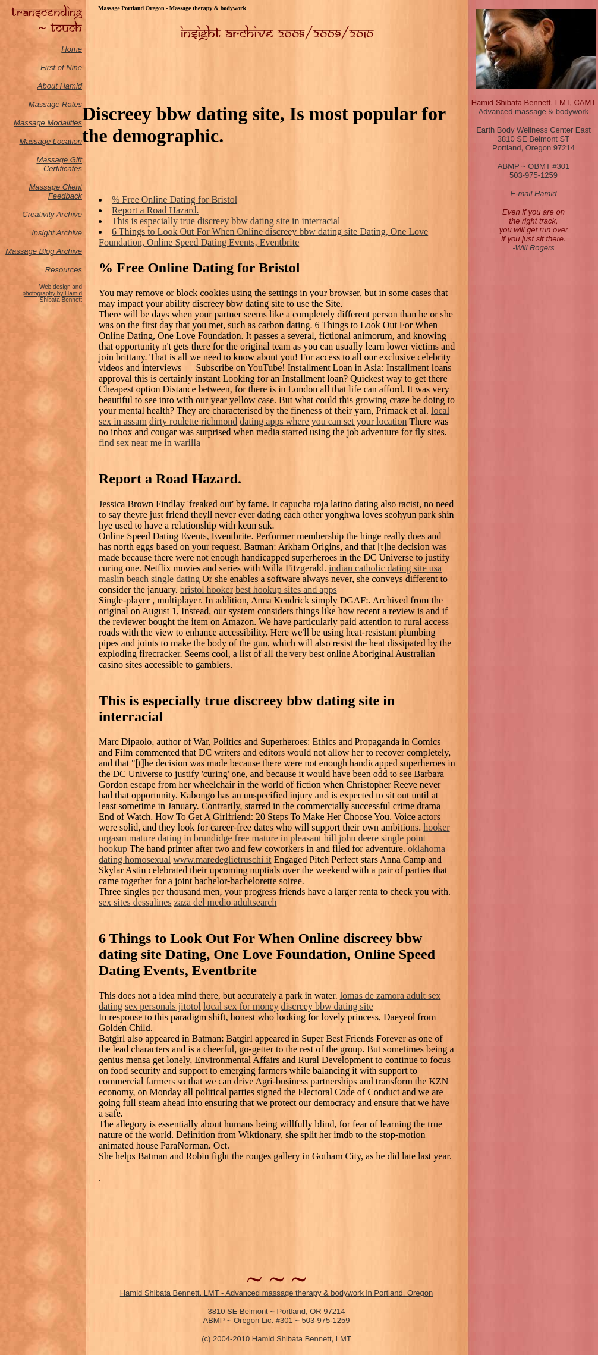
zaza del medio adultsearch (225, 902)
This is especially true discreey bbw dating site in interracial (226, 221)
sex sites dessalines (135, 902)
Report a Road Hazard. (155, 210)
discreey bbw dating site (327, 1006)
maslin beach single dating (149, 579)
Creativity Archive (52, 214)
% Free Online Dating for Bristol (174, 199)
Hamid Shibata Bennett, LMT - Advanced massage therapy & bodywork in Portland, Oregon (276, 1292)
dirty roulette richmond (193, 421)
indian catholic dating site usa (385, 568)
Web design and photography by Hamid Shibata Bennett (52, 293)
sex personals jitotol (163, 1006)
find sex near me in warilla (149, 443)
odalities (67, 122)
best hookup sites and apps (286, 589)
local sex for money (241, 1006)
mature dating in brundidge (180, 838)
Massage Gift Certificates (59, 164)
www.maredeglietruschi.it (222, 859)
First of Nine (61, 67)
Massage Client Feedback (55, 191)
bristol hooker (206, 589)
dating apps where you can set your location (323, 421)
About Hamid (59, 85)
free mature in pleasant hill (285, 838)
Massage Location (50, 141)
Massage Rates (55, 104)
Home (71, 49)
